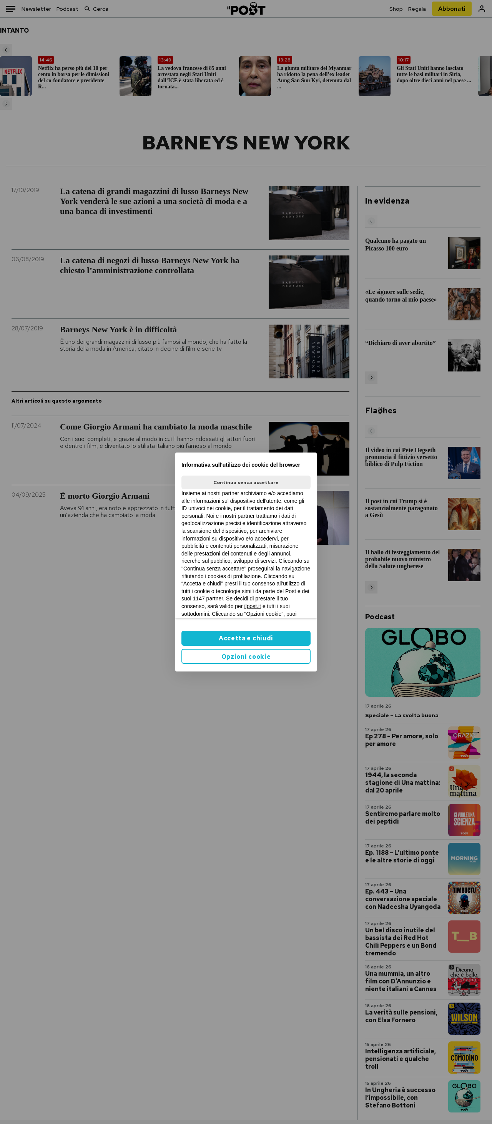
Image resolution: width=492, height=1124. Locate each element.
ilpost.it (252, 606)
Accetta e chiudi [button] (246, 638)
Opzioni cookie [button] (246, 657)
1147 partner (208, 598)
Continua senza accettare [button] (246, 482)
